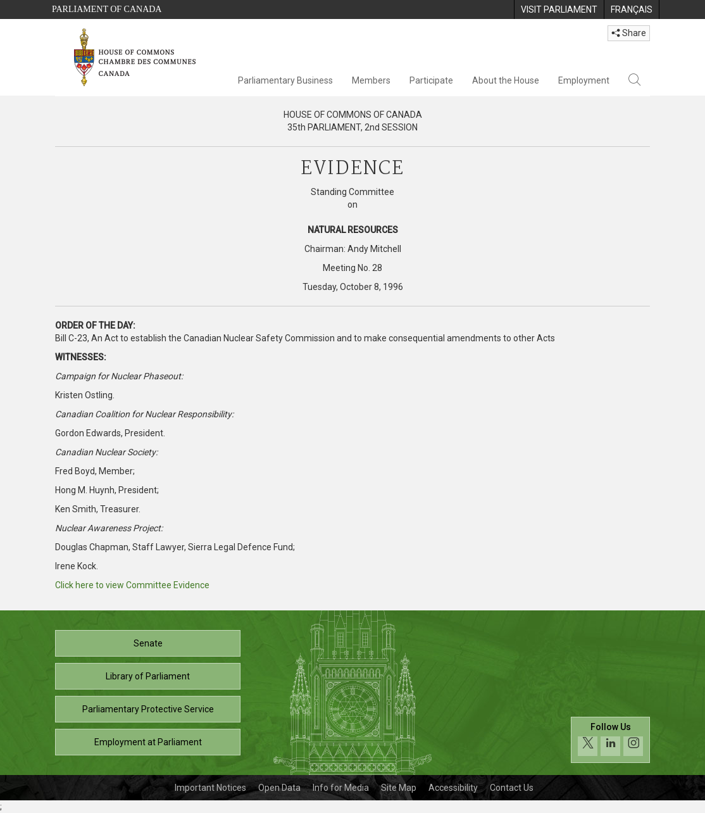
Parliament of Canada (106, 9)
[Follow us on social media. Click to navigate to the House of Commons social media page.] (610, 740)
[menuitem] (559, 9)
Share (628, 33)
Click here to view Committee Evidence (132, 585)
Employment (583, 80)
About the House (505, 80)
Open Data (279, 788)
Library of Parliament (148, 676)
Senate (148, 643)
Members (371, 80)
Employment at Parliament (148, 742)
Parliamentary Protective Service (148, 709)
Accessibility (453, 788)
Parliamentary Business (285, 80)
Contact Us (511, 788)
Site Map (398, 788)
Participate (431, 80)
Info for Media (341, 788)
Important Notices (210, 788)
